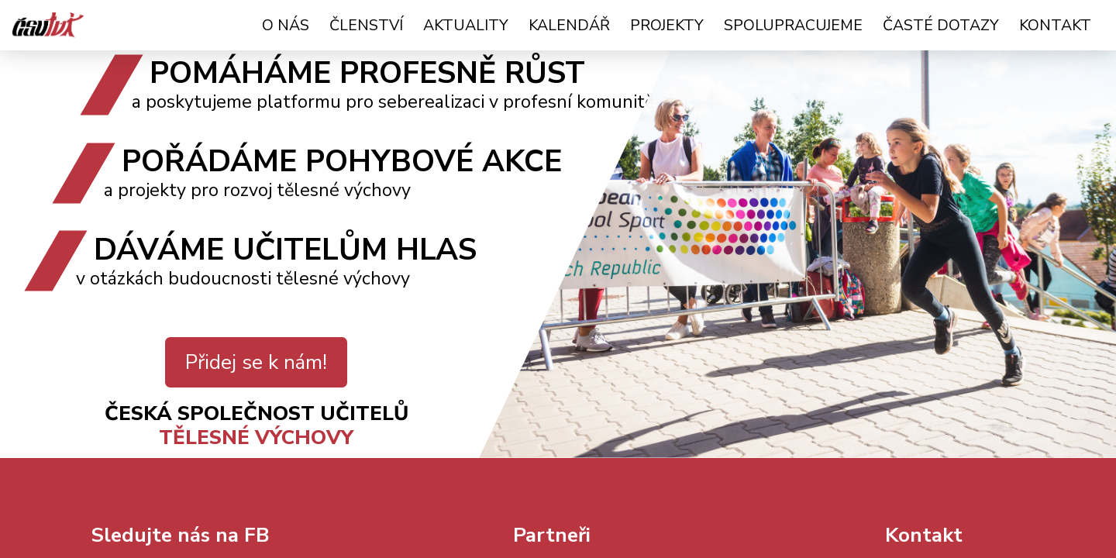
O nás (285, 25)
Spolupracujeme (793, 25)
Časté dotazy (941, 25)
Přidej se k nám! (256, 362)
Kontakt (1055, 25)
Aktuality (465, 25)
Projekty (667, 25)
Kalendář (569, 25)
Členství (366, 25)
